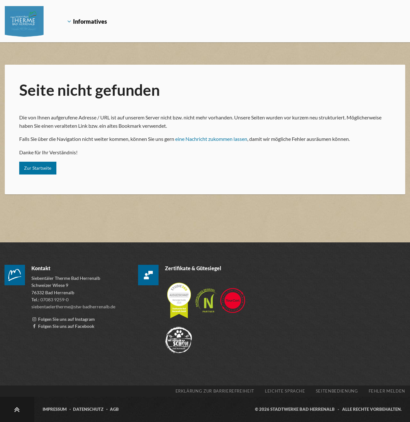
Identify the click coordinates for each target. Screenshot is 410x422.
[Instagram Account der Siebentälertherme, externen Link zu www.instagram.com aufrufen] (63, 319)
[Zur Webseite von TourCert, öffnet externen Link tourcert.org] (232, 297)
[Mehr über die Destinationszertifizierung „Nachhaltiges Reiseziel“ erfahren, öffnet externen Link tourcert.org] (206, 297)
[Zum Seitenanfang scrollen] (17, 409)
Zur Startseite (37, 168)
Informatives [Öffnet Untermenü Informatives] (82, 21)
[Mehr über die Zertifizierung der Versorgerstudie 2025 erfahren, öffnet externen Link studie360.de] (179, 297)
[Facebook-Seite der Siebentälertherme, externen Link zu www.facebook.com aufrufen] (62, 326)
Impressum (55, 409)
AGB (114, 409)
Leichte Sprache (285, 391)
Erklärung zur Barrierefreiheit (215, 391)
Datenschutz (88, 409)
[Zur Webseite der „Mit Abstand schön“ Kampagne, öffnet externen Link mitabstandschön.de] (178, 337)
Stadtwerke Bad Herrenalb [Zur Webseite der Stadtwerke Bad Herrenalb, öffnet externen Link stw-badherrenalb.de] (302, 409)
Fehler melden (387, 391)
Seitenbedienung (337, 391)
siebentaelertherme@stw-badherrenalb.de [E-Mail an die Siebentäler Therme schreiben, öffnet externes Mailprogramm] (73, 306)
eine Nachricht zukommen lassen (211, 139)
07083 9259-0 (54, 299)
